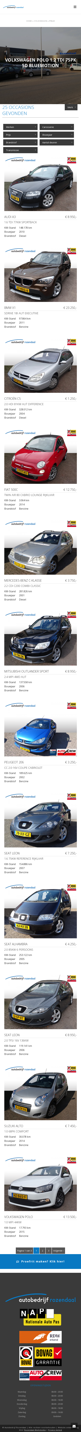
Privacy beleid (55, 1430)
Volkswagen (40, 21)
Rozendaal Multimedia (35, 1430)
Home (29, 21)
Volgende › (58, 1250)
